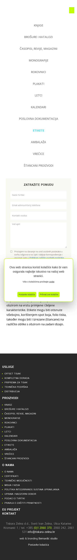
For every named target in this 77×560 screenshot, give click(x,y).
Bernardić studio (48, 539)
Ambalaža (38, 142)
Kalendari (38, 107)
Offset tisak (12, 373)
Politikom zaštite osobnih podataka (46, 257)
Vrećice (38, 154)
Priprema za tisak (15, 382)
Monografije (38, 60)
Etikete (38, 130)
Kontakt (9, 514)
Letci (38, 95)
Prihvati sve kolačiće (49, 294)
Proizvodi (10, 398)
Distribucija (12, 391)
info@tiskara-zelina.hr (41, 532)
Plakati (38, 84)
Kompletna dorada (16, 378)
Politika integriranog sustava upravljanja (31, 489)
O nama (8, 465)
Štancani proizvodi (38, 165)
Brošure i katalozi (38, 37)
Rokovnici (38, 72)
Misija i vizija (12, 485)
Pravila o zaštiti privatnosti (22, 503)
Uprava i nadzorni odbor (20, 494)
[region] (38, 280)
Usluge (8, 367)
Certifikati (11, 476)
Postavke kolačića (27, 294)
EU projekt (11, 510)
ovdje (51, 281)
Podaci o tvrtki (14, 498)
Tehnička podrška (16, 387)
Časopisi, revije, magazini (38, 49)
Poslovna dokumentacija (38, 119)
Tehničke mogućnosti (18, 480)
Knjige (38, 25)
